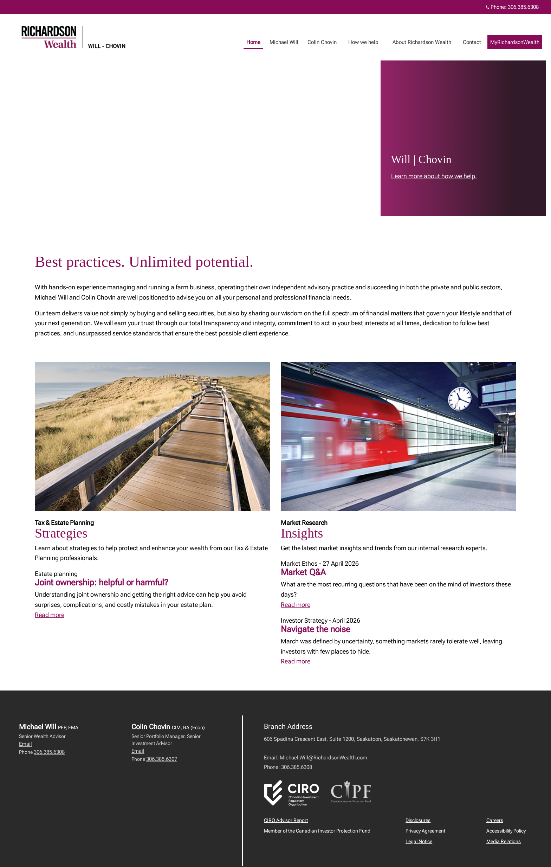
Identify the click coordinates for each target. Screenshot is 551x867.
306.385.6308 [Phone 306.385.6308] (523, 7)
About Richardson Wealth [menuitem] (429, 42)
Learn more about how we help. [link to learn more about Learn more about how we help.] (434, 176)
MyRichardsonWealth (521, 42)
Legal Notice (419, 841)
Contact (479, 42)
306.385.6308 (49, 752)
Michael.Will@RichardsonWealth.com (323, 757)
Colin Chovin (329, 42)
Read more (49, 614)
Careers (494, 820)
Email (25, 744)
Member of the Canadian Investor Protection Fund (317, 831)
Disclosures (418, 820)
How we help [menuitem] (370, 42)
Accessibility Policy (506, 831)
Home (260, 42)
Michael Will (291, 42)
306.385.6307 (161, 759)
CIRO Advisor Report (286, 820)
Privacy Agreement (425, 831)
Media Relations (503, 841)
